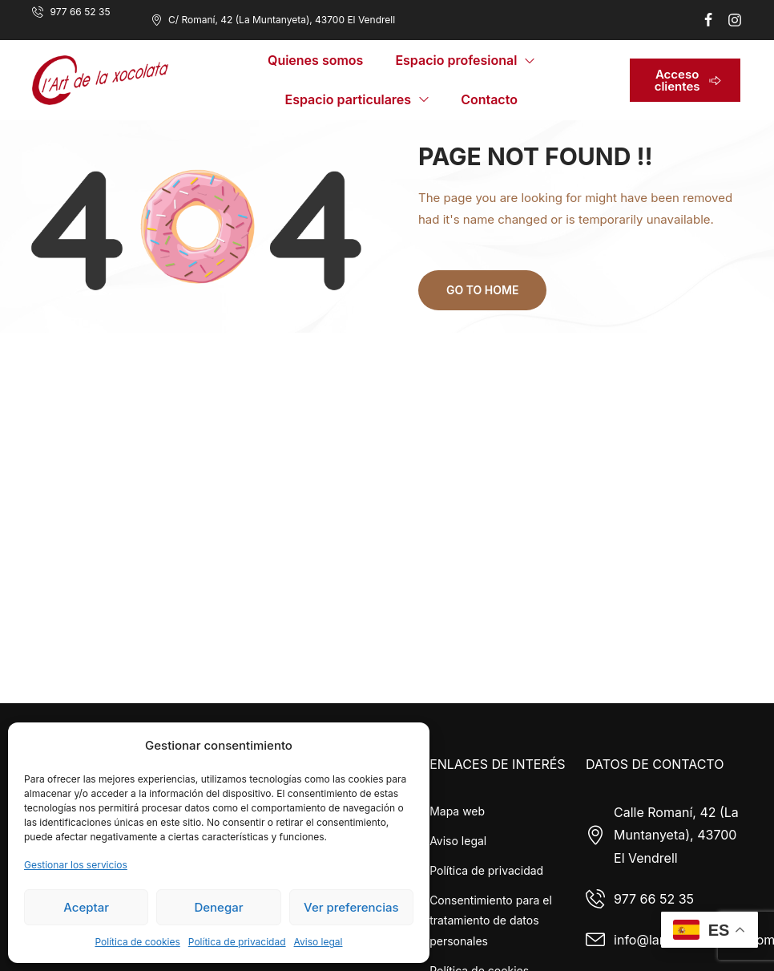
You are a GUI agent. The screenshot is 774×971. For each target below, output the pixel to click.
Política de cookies (137, 942)
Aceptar (86, 907)
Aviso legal (318, 942)
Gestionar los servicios (75, 865)
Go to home (482, 290)
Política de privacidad (237, 942)
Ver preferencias (351, 907)
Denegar (218, 907)
